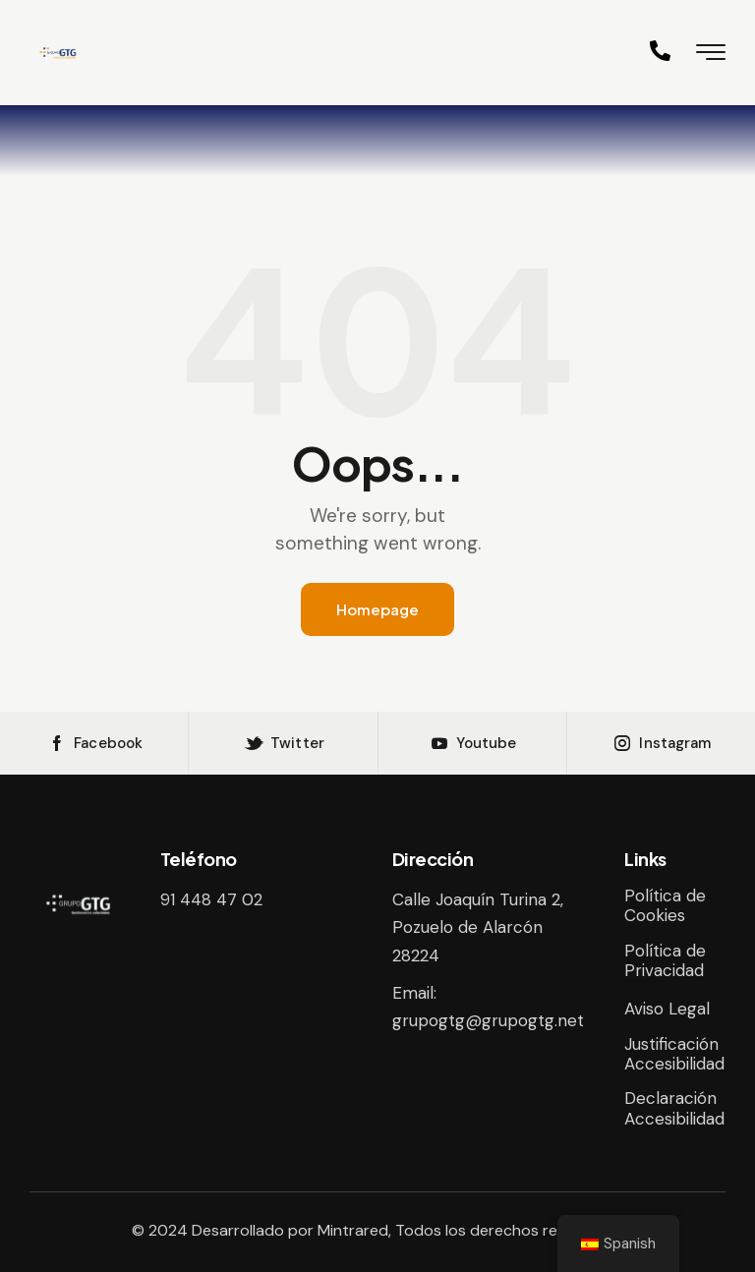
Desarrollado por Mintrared (290, 1230)
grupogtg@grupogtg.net (488, 1020)
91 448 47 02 (211, 899)
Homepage (377, 609)
